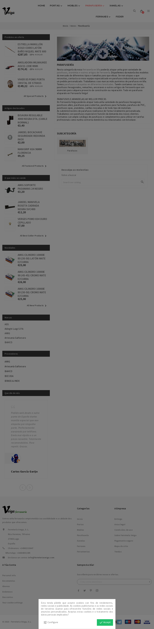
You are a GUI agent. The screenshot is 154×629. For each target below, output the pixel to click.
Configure (50, 622)
